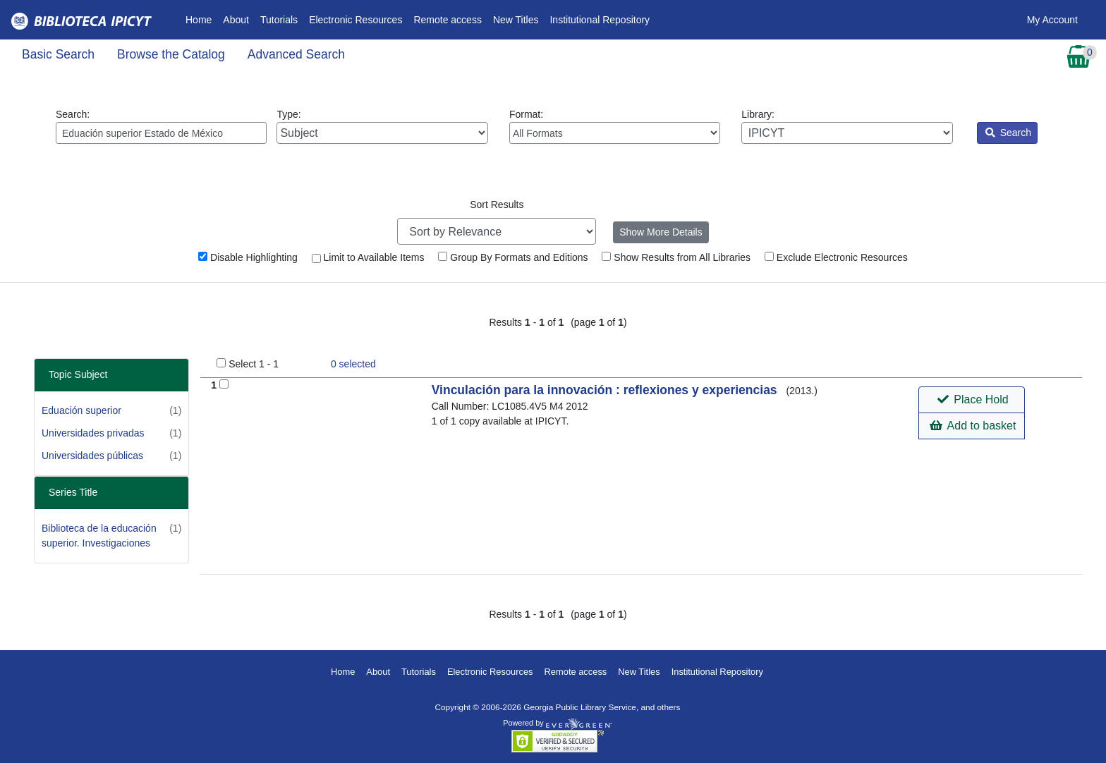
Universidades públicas (92, 455)
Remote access (447, 19)
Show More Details (661, 232)
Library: (846, 126)
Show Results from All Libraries (676, 257)
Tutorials (279, 19)
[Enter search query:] (161, 133)
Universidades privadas (93, 433)
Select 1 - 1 (254, 364)
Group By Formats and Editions (513, 257)
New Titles (516, 19)
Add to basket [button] (973, 426)
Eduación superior (81, 410)
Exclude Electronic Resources (836, 257)
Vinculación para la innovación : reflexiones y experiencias (606, 390)
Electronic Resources (355, 19)
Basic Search (58, 54)
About (236, 19)
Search (1008, 132)
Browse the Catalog (171, 54)
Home (201, 18)
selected (353, 364)
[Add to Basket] (224, 384)
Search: (161, 126)
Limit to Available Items (368, 257)
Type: (381, 126)
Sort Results (496, 204)
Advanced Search (296, 54)
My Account (1052, 19)
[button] (971, 399)
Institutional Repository (599, 19)
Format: (614, 126)
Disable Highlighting (248, 257)
